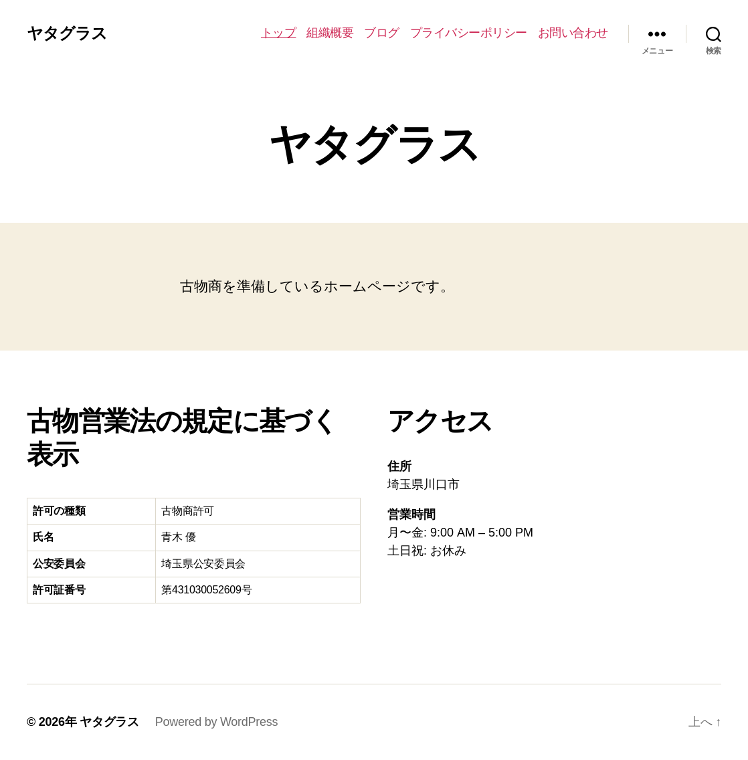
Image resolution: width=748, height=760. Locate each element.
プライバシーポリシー (468, 32)
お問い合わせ (573, 32)
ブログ (381, 32)
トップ (278, 32)
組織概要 (329, 32)
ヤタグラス (67, 33)
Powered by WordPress (216, 722)
